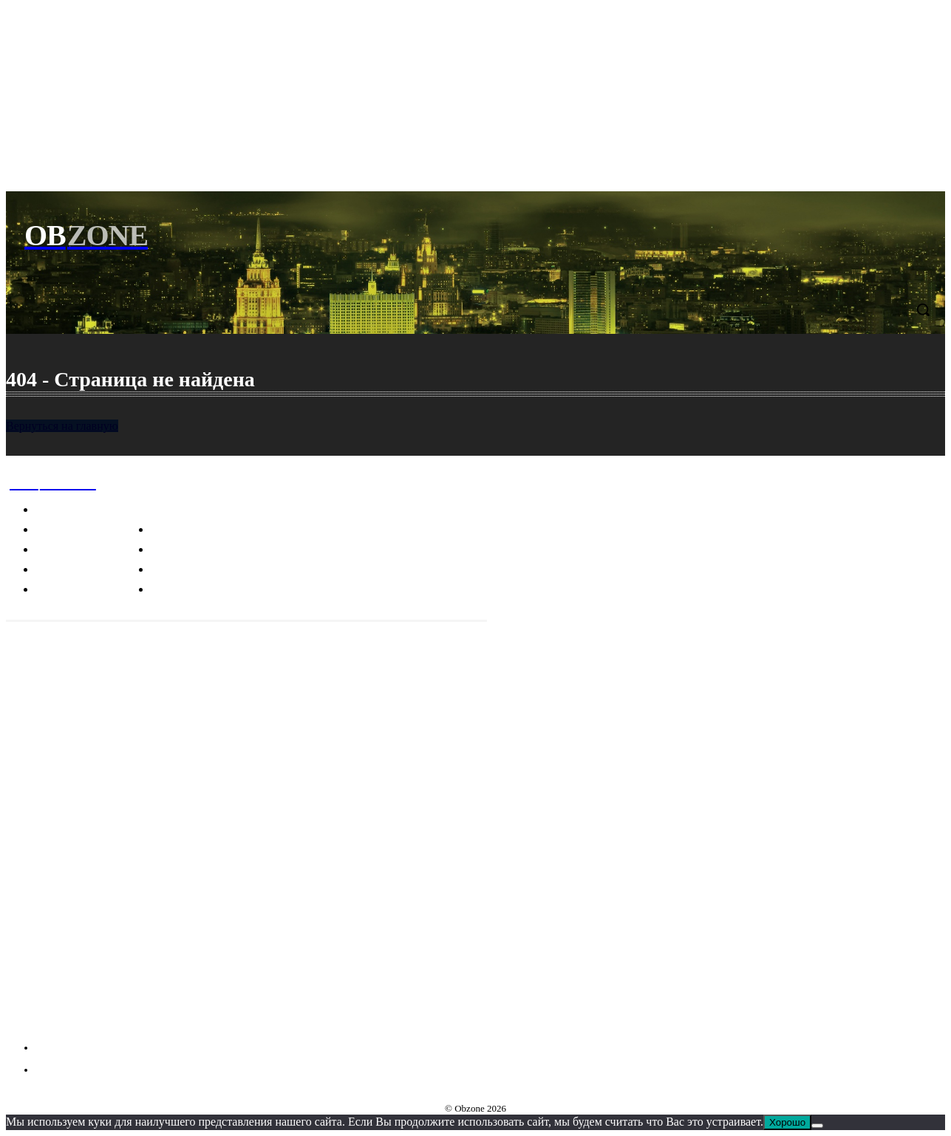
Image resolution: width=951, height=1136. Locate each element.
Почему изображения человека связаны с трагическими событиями (109, 885)
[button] (923, 309)
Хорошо (787, 1122)
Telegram (60, 992)
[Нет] (817, 1125)
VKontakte (63, 1019)
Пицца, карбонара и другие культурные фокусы (125, 930)
